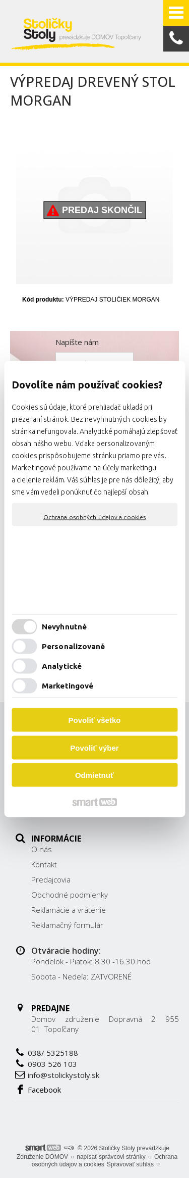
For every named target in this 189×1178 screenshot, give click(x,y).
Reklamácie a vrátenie (68, 910)
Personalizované (73, 646)
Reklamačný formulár (67, 925)
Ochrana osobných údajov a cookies (94, 517)
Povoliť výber (94, 747)
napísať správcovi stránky (111, 1156)
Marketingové (67, 685)
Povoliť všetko (95, 720)
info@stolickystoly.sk (63, 1075)
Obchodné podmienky (69, 895)
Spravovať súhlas (130, 1164)
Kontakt (44, 864)
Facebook (44, 1090)
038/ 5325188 (53, 1053)
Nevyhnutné (64, 626)
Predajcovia (51, 879)
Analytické (62, 665)
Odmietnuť (94, 775)
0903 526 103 (52, 1064)
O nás (41, 849)
